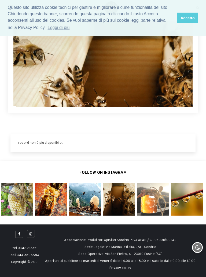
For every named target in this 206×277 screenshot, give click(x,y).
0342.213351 (28, 248)
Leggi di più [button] (59, 27)
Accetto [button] (188, 18)
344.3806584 (28, 255)
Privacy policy (120, 268)
